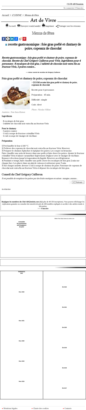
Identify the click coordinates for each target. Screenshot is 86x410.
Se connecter (69, 8)
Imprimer (48, 26)
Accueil (5, 15)
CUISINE (16, 15)
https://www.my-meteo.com (67, 218)
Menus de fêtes (32, 15)
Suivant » (79, 182)
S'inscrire (79, 8)
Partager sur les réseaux (68, 26)
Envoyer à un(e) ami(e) (28, 26)
